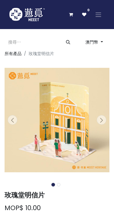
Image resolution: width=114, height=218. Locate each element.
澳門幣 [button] (92, 42)
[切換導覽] (98, 14)
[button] (12, 120)
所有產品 (13, 54)
